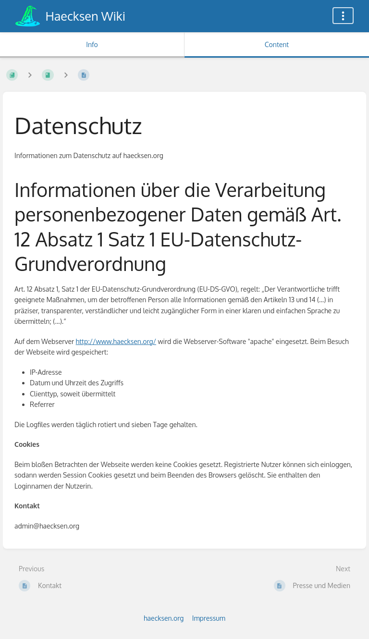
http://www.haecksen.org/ (116, 341)
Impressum (208, 618)
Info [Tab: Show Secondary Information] (92, 44)
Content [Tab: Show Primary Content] (277, 44)
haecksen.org (164, 618)
